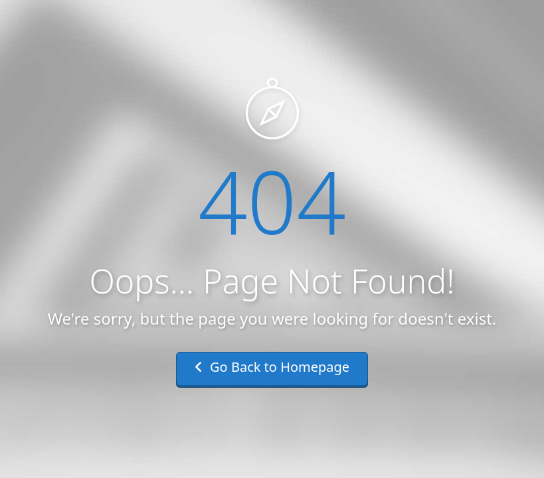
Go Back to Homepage (272, 367)
